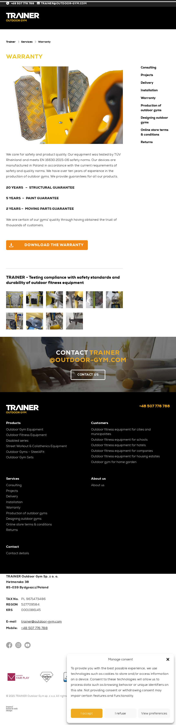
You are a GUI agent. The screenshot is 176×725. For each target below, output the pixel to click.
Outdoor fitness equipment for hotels (118, 445)
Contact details (17, 553)
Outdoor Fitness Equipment (26, 435)
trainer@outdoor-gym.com (41, 622)
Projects (147, 75)
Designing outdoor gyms (154, 120)
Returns (147, 142)
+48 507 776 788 (20, 3)
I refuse (120, 713)
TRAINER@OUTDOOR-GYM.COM (62, 3)
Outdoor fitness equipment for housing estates (125, 456)
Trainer (10, 41)
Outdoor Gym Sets (19, 457)
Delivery (147, 83)
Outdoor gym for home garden (113, 462)
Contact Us (88, 375)
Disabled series (17, 441)
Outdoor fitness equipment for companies (122, 451)
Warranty (148, 98)
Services (26, 41)
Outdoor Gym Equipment (24, 429)
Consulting (148, 67)
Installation (149, 90)
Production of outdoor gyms (151, 107)
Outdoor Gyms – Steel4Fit (25, 452)
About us (97, 485)
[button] (168, 659)
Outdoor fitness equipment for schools (119, 440)
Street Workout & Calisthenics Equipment (36, 446)
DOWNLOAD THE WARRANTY (54, 244)
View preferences (154, 713)
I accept (87, 713)
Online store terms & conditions (154, 132)
